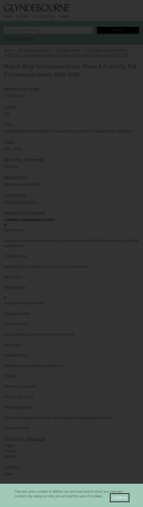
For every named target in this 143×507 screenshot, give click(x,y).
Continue (119, 498)
